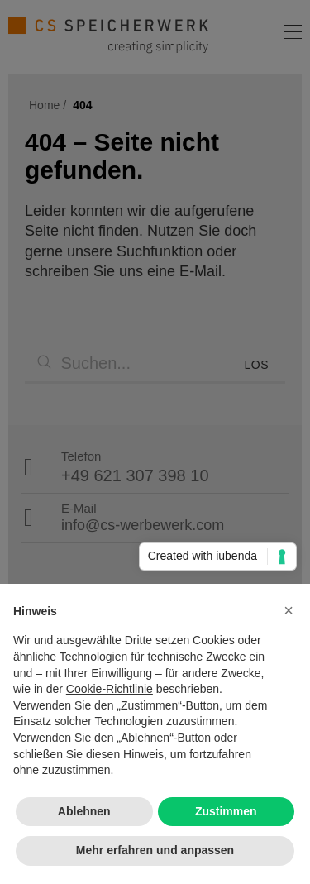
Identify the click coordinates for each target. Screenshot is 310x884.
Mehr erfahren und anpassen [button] (155, 850)
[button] (288, 610)
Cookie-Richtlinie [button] (109, 688)
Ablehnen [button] (84, 811)
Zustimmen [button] (226, 811)
